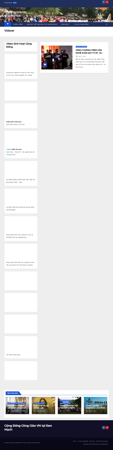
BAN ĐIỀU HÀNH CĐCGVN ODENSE (16, 406)
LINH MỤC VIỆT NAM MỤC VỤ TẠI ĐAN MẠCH (42, 24)
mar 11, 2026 (66, 411)
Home (74, 441)
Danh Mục (65, 24)
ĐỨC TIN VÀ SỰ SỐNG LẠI (41, 406)
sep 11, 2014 (82, 56)
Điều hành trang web (102, 441)
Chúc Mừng (10, 403)
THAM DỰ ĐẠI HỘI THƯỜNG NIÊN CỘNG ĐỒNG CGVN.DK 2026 (69, 408)
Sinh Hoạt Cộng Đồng (81, 46)
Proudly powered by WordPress (13, 442)
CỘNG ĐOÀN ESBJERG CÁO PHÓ (95, 406)
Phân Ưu (88, 403)
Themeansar (36, 442)
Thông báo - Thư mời (65, 403)
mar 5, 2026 (92, 411)
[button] (106, 24)
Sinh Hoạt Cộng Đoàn (20, 403)
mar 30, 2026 (41, 411)
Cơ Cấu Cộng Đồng (81, 24)
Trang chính (18, 24)
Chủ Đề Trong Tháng (39, 403)
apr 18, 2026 (14, 411)
